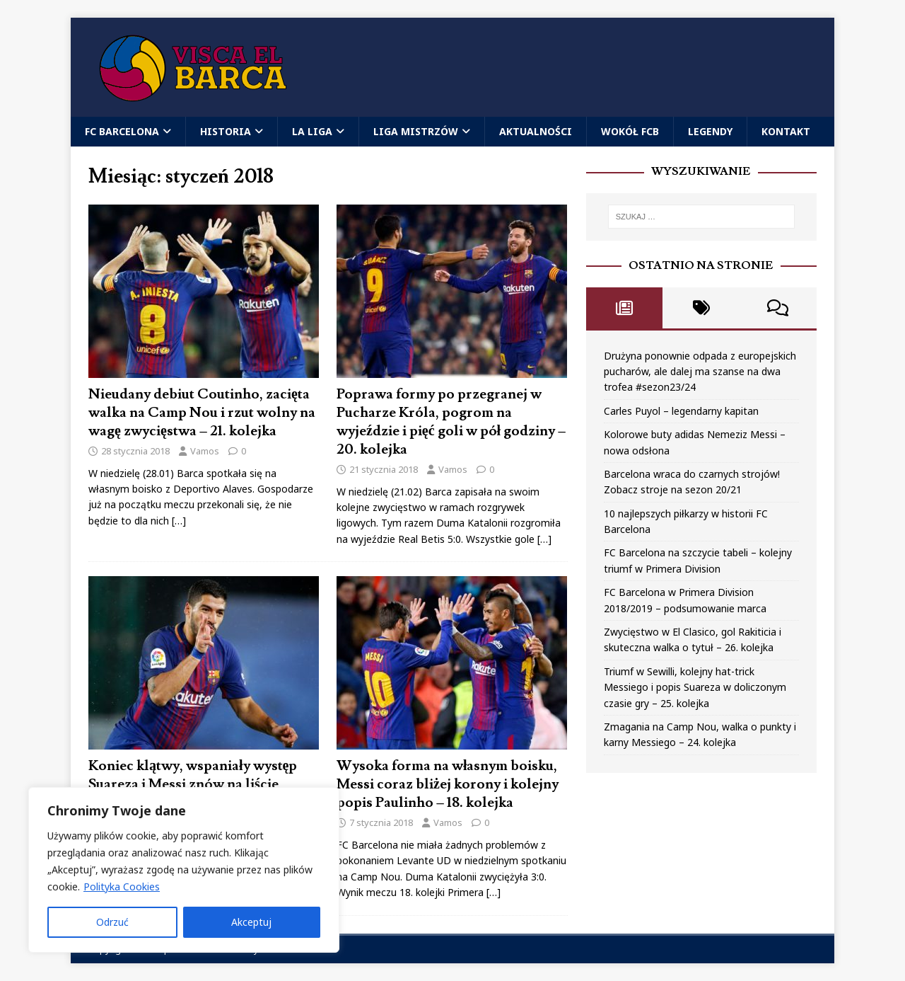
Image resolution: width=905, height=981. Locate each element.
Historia (225, 131)
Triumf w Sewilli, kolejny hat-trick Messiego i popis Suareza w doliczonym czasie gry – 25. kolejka (695, 687)
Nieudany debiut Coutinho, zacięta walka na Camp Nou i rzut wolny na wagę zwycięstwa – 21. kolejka (201, 412)
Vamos (204, 450)
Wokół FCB (630, 131)
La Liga (312, 131)
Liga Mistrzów (415, 131)
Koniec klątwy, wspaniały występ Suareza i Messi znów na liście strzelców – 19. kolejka (192, 784)
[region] (183, 870)
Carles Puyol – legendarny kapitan (681, 411)
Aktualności (535, 131)
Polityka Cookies (121, 886)
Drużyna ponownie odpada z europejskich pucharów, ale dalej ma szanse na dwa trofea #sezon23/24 (700, 371)
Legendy (710, 131)
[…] (179, 520)
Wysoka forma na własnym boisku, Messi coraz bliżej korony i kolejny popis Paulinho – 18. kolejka (448, 784)
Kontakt (785, 131)
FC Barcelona (122, 131)
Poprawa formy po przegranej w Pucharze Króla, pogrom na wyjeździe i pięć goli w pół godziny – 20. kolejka (451, 422)
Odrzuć (112, 922)
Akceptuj (251, 922)
